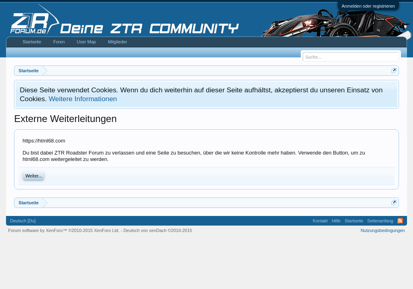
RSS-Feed (400, 221)
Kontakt (320, 220)
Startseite (31, 41)
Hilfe (336, 220)
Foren (59, 41)
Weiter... (33, 176)
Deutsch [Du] (23, 220)
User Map (86, 41)
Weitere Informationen (83, 99)
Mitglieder (117, 41)
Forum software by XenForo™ (63, 230)
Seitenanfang (380, 220)
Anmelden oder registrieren (368, 6)
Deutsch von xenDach (157, 230)
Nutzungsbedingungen (383, 230)
